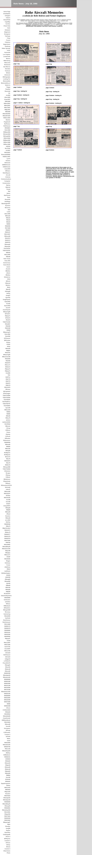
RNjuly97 (7, 638)
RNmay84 (7, 244)
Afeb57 (8, 503)
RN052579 (7, 538)
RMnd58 (7, 348)
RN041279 (7, 536)
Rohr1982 (7, 130)
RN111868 (7, 624)
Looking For (6, 79)
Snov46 (8, 777)
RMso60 (8, 518)
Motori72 (7, 457)
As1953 (8, 95)
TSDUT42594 (6, 397)
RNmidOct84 (6, 744)
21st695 (8, 373)
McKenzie (7, 162)
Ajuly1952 (7, 301)
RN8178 (8, 385)
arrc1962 (7, 520)
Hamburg (7, 46)
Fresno (8, 40)
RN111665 (7, 254)
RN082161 (7, 757)
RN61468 (7, 328)
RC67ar (8, 522)
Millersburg (7, 60)
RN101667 (7, 152)
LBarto (8, 273)
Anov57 (8, 307)
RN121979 (7, 387)
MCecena (7, 207)
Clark (8, 28)
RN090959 (7, 802)
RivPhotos (7, 124)
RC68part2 (7, 454)
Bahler (8, 785)
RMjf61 (8, 350)
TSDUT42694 (6, 469)
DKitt (8, 279)
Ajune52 (7, 297)
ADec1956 (7, 214)
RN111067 (7, 234)
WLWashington (5, 573)
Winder (8, 73)
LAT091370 (7, 661)
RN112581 (7, 812)
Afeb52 (8, 575)
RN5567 (8, 230)
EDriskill (7, 657)
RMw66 (8, 416)
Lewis (8, 211)
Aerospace (7, 728)
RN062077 (7, 534)
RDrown (8, 389)
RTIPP (8, 344)
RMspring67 (6, 822)
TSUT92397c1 (6, 401)
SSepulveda (6, 481)
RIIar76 (8, 459)
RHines (8, 604)
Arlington (7, 15)
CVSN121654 (6, 710)
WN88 (8, 704)
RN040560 (7, 636)
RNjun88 (7, 550)
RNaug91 (7, 665)
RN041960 (7, 742)
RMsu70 (8, 418)
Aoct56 (8, 499)
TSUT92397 (7, 399)
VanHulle (7, 618)
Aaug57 (8, 295)
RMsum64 (7, 410)
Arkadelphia (6, 13)
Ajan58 (8, 583)
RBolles (8, 275)
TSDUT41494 (6, 322)
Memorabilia (6, 81)
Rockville (7, 199)
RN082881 (7, 808)
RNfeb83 (7, 712)
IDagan (8, 561)
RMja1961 (7, 109)
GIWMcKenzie (6, 165)
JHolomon (7, 471)
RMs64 (8, 222)
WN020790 (7, 746)
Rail (9, 191)
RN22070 (7, 363)
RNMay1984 (6, 132)
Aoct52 (8, 303)
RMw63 (8, 252)
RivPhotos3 (6, 655)
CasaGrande (6, 718)
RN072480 (7, 540)
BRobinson (7, 479)
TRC (9, 375)
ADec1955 (7, 97)
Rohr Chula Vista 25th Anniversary (6, 261)
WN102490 (7, 700)
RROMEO (7, 128)
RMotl (8, 569)
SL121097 (7, 648)
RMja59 (8, 591)
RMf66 (8, 414)
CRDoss (7, 430)
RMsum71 (7, 555)
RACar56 (7, 487)
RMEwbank (7, 606)
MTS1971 (7, 314)
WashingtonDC (5, 203)
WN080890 (7, 695)
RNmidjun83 (6, 800)
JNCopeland (6, 391)
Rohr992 (7, 336)
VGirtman (7, 563)
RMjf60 (8, 446)
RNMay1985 (6, 140)
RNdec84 (7, 769)
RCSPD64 (7, 424)
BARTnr (8, 377)
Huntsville (7, 52)
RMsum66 (7, 491)
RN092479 (7, 628)
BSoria (8, 847)
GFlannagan (6, 393)
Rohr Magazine (38, 26)
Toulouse (7, 71)
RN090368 (7, 524)
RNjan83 (7, 765)
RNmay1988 (6, 467)
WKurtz (8, 281)
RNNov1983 (6, 118)
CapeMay (7, 22)
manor (8, 267)
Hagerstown (6, 44)
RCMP (8, 557)
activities (7, 602)
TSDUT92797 (6, 403)
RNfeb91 (7, 781)
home (18, 19)
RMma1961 (7, 103)
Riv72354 (7, 148)
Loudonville (6, 56)
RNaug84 (7, 579)
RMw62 (8, 218)
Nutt (9, 209)
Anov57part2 (6, 309)
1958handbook (6, 720)
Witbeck (8, 483)
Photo (8, 853)
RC (9, 93)
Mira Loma (50, 21)
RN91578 (7, 242)
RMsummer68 (6, 356)
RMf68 (8, 330)
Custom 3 (7, 734)
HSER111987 (6, 156)
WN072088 (7, 702)
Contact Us (59, 26)
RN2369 (8, 361)
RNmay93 (7, 246)
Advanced (7, 75)
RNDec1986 (6, 142)
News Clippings (52, 26)
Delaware (7, 30)
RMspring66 (6, 312)
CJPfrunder (7, 732)
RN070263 (7, 795)
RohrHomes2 (6, 622)
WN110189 (7, 689)
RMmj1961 (7, 105)
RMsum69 (7, 236)
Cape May (42, 19)
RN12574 (7, 238)
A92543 (8, 146)
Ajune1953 (7, 305)
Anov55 (8, 726)
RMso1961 (7, 107)
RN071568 (7, 644)
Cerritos (8, 24)
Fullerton (7, 42)
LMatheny (7, 567)
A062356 (7, 577)
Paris (8, 197)
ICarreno (7, 205)
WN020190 (7, 693)
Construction (6, 183)
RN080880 (7, 630)
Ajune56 (7, 408)
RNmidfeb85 (6, 716)
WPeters (7, 171)
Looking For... (40, 25)
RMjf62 (8, 775)
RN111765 (7, 651)
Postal (8, 189)
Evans (8, 432)
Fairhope (7, 36)
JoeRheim (7, 571)
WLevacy (7, 612)
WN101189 (7, 685)
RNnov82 (7, 671)
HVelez (8, 342)
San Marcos (6, 66)
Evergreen (7, 34)
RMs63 (8, 220)
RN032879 (7, 461)
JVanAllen (7, 832)
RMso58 (8, 587)
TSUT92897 (7, 405)
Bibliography (6, 77)
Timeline (7, 89)
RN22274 (7, 240)
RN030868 (7, 597)
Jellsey (8, 845)
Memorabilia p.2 (5, 83)
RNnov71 (7, 365)
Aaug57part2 (6, 299)
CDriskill (7, 653)
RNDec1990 (6, 144)
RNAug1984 (6, 136)
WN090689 (7, 679)
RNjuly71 (7, 316)
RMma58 (7, 444)
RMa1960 (7, 101)
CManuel (7, 283)
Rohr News (45, 26)
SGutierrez (7, 277)
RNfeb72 (7, 367)
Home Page (7, 11)
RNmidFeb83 (6, 115)
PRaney (8, 475)
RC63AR (7, 779)
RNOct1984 (7, 138)
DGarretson (6, 851)
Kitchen (8, 160)
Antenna (7, 177)
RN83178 (7, 465)
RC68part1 (7, 452)
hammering (7, 614)
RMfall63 (7, 789)
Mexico (8, 58)
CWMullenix (6, 755)
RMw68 (8, 256)
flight (8, 824)
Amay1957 (7, 99)
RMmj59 (8, 589)
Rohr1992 (7, 334)
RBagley (7, 552)
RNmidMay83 (6, 804)
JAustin (8, 269)
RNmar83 (7, 763)
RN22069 (7, 359)
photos (8, 420)
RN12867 (7, 324)
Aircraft (8, 175)
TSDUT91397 (6, 250)
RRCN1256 (7, 497)
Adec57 (8, 489)
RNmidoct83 (6, 677)
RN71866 (7, 228)
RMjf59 (8, 510)
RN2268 (8, 326)
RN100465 (7, 559)
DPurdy (8, 730)
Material (8, 187)
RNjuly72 (7, 369)
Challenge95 (6, 834)
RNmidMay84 (6, 546)
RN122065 (7, 616)
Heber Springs (6, 48)
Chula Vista (7, 26)
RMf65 (8, 224)
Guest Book (6, 265)
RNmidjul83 (6, 798)
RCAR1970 (7, 593)
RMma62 (7, 216)
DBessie (7, 426)
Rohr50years (6, 173)
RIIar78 (8, 463)
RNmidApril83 (6, 810)
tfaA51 (8, 293)
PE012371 (7, 530)
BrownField (7, 20)
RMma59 (7, 512)
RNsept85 (7, 581)
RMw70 (8, 526)
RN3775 (8, 381)
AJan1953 (7, 169)
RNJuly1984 (6, 134)
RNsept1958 (6, 610)
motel (8, 740)
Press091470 (6, 663)
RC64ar (8, 495)
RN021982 (7, 820)
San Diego (35, 22)
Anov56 (8, 501)
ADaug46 (7, 291)
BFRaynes (7, 838)
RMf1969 (7, 111)
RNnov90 (7, 724)
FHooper (7, 826)
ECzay (8, 428)
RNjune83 (7, 791)
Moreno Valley (57, 21)
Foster (8, 565)
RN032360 (7, 634)
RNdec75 (7, 532)
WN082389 (7, 673)
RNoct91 (7, 667)
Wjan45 (8, 289)
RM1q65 (8, 450)
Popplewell (7, 122)
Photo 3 (8, 836)
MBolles (8, 271)
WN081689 (7, 683)
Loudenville (36, 21)
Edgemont (7, 32)
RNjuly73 (7, 371)
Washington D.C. (65, 22)
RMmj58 (8, 508)
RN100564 (7, 714)
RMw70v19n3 (6, 528)
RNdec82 (7, 669)
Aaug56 (8, 828)
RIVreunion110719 (5, 485)
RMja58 (8, 585)
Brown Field (36, 19)
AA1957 (8, 150)
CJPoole (7, 436)
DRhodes (7, 438)
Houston (7, 516)
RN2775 (8, 379)
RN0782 (8, 542)
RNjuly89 (7, 773)
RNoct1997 (7, 642)
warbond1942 (6, 422)
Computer (7, 181)
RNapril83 (7, 814)
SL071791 (7, 646)
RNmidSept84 (6, 751)
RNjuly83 (7, 771)
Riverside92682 (5, 154)
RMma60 (7, 448)
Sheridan (7, 69)
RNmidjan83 (6, 675)
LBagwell (7, 659)
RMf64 (8, 412)
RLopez (8, 473)
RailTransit (7, 195)
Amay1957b (6, 506)
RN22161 (7, 352)
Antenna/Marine (28, 24)
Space (8, 193)
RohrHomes (6, 620)
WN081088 (7, 706)
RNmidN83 (7, 544)
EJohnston (7, 599)
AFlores (8, 842)
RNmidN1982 (6, 113)
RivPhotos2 (6, 126)
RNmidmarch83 (5, 691)
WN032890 (7, 697)
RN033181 (7, 632)
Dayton (8, 830)
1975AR (8, 736)
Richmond (7, 64)
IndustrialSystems (5, 595)
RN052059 (7, 818)
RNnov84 (7, 749)
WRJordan (7, 340)
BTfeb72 (7, 318)
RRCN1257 (7, 493)
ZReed (8, 514)
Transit (70, 24)
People (51, 25)
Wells (8, 287)
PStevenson (6, 440)
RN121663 (7, 722)
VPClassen (7, 338)
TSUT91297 (7, 248)
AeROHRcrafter (30, 26)
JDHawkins (7, 608)
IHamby (8, 434)
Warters (8, 285)
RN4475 (8, 383)
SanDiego (7, 201)
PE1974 (8, 320)
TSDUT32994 (6, 395)
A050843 (7, 759)
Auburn (8, 17)
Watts (8, 738)
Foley (8, 38)
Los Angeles (6, 54)
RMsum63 (7, 787)
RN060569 (7, 442)
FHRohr (8, 477)
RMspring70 (6, 332)
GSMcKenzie (6, 167)
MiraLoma (7, 62)
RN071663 (7, 816)
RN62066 (7, 226)
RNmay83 (7, 806)
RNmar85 (7, 767)
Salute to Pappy (7, 86)
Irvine (8, 50)
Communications (5, 179)
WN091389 (7, 681)
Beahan (8, 120)
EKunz (8, 708)
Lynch (8, 158)
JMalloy (8, 753)
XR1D (8, 346)
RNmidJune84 (6, 548)
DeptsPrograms (5, 783)
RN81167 (7, 232)
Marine (8, 185)
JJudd (8, 640)
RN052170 (7, 626)
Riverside (7, 91)
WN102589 (7, 687)
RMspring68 (6, 354)
